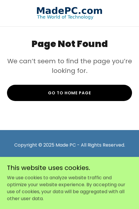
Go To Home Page (69, 93)
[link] (69, 13)
